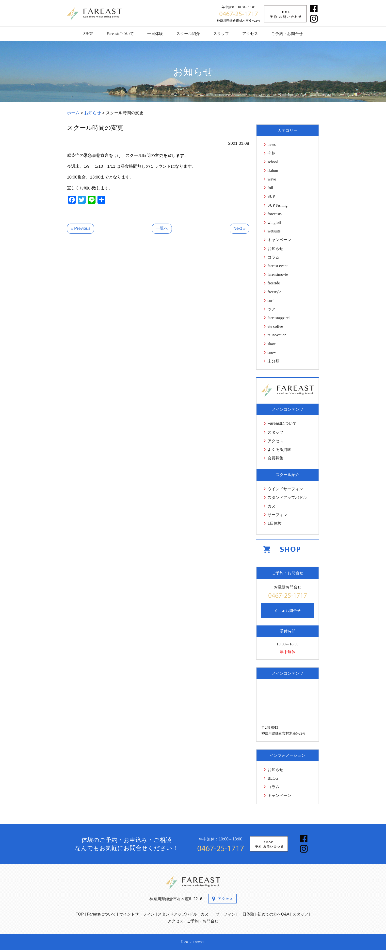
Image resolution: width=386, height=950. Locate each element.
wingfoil (274, 222)
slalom (273, 170)
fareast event (278, 266)
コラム (273, 257)
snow (272, 352)
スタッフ (221, 34)
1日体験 (275, 523)
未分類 (273, 361)
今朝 (271, 153)
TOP (80, 914)
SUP (271, 196)
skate (272, 344)
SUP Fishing (278, 205)
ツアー (273, 309)
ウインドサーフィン (285, 489)
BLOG (273, 778)
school (273, 162)
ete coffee (275, 326)
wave (272, 179)
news (272, 144)
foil (270, 188)
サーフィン (277, 515)
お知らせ (275, 248)
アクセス (250, 34)
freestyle (274, 292)
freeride (274, 283)
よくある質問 (279, 449)
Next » (239, 228)
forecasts (275, 214)
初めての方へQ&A (273, 914)
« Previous (80, 228)
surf (271, 300)
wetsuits (274, 231)
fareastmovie (278, 274)
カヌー (273, 506)
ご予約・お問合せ (287, 34)
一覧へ (162, 228)
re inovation (277, 335)
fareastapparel (279, 318)
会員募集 (275, 458)
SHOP (88, 34)
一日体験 (155, 34)
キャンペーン (279, 240)
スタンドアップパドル (287, 497)
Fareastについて (120, 34)
